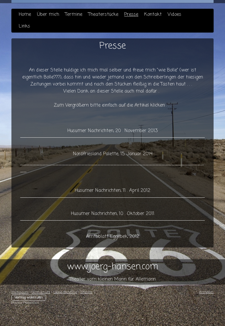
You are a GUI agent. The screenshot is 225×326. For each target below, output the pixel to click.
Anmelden (206, 292)
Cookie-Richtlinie (65, 292)
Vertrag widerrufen (29, 297)
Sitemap (87, 292)
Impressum (19, 292)
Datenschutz (41, 292)
